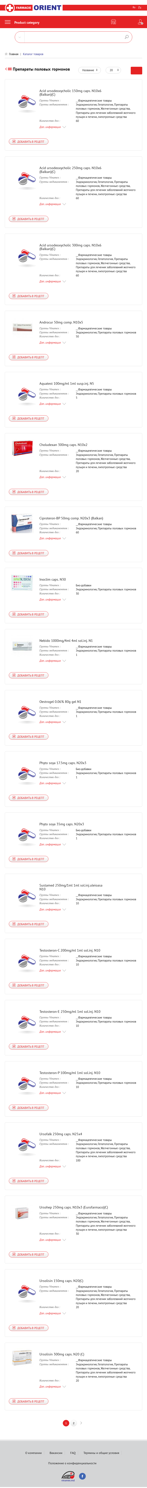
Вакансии (56, 1454)
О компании (33, 1454)
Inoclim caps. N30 (52, 580)
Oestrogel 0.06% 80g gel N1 (60, 702)
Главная (13, 54)
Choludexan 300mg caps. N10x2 (63, 445)
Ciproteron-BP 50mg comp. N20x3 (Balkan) (71, 518)
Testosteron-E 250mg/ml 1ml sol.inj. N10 (69, 1012)
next (81, 1424)
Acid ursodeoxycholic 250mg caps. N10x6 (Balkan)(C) (70, 170)
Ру (139, 7)
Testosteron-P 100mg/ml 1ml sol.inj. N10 (69, 1073)
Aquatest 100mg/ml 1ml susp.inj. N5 (66, 384)
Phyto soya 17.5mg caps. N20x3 (62, 763)
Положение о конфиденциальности (72, 1464)
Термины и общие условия (101, 1454)
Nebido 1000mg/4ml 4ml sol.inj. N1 (66, 641)
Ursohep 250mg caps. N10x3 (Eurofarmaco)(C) (73, 1208)
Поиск (127, 37)
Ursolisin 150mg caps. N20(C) (61, 1281)
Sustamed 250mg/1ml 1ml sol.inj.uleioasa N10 (70, 888)
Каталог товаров (33, 54)
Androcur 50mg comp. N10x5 (61, 322)
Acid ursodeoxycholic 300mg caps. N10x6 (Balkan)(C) (70, 247)
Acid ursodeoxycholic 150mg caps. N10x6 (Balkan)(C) (70, 93)
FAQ (73, 1454)
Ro (134, 7)
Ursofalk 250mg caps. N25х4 (60, 1134)
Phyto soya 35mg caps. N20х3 (61, 824)
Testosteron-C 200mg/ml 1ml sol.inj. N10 (69, 951)
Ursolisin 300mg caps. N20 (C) (61, 1355)
